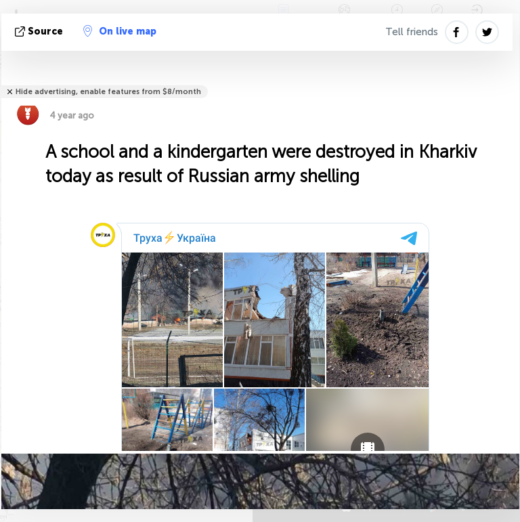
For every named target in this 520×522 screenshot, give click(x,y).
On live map (119, 31)
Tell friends (411, 32)
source (40, 31)
